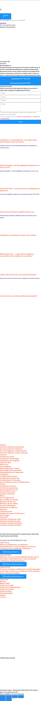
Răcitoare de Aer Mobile (9, 503)
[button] (20, 0)
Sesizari (3, 595)
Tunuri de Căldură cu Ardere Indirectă (13, 453)
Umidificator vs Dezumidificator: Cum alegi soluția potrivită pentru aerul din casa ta (18, 141)
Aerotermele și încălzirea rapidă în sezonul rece (17, 212)
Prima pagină (5, 20)
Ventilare (3, 455)
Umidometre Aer (6, 511)
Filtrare (3, 484)
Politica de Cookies (7, 589)
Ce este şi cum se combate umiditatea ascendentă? (18, 296)
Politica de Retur (6, 591)
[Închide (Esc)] (21, 696)
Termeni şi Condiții (6, 585)
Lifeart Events (5, 567)
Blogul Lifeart (5, 583)
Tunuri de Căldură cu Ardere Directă (13, 451)
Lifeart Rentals (5, 555)
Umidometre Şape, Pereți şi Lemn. (12, 513)
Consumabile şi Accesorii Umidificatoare (14, 482)
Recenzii (3, 581)
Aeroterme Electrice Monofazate (12, 447)
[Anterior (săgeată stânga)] (3, 699)
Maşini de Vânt (5, 462)
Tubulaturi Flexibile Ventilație (10, 525)
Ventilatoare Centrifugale (9, 459)
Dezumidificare (5, 466)
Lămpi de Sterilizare (7, 494)
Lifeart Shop (4, 543)
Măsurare (3, 509)
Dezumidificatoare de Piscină (10, 470)
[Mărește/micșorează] (3, 696)
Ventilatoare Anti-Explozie (9, 461)
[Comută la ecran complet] (9, 696)
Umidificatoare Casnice (8, 476)
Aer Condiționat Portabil (9, 500)
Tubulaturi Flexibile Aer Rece (10, 521)
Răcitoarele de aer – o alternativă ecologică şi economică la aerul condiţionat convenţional (16, 255)
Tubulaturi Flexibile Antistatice (11, 523)
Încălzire (3, 445)
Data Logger (4, 515)
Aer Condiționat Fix (7, 498)
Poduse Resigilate (6, 593)
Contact (3, 597)
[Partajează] (15, 696)
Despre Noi (4, 579)
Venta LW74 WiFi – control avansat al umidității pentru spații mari (20, 190)
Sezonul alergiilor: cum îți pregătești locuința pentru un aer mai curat (20, 166)
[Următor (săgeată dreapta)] (9, 699)
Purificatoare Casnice (8, 486)
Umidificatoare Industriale (9, 478)
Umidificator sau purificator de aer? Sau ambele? (18, 235)
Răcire (2, 496)
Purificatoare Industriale (9, 488)
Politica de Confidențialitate (10, 587)
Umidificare (4, 474)
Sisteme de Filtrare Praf (8, 490)
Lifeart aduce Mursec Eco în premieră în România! (18, 275)
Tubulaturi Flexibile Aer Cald (10, 519)
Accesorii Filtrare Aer (8, 492)
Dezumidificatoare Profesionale (11, 472)
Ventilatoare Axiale (7, 457)
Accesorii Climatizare (8, 505)
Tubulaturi (3, 517)
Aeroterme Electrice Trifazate (11, 449)
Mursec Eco (4, 464)
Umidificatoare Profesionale (10, 480)
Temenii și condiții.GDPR (24, 116)
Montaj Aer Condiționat (8, 507)
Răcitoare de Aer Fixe (8, 502)
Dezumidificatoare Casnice (10, 468)
